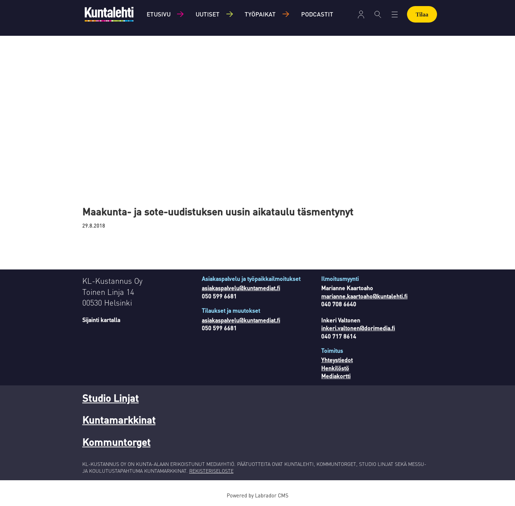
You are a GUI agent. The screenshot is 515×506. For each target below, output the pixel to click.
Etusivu (159, 14)
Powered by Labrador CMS (257, 495)
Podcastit (317, 14)
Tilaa (422, 14)
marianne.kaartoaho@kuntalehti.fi (364, 296)
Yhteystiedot (337, 360)
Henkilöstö (335, 368)
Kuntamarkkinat (119, 419)
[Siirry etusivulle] (109, 14)
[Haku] (378, 14)
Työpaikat (260, 14)
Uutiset (208, 14)
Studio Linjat (110, 397)
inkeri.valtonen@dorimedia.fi (358, 328)
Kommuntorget (116, 442)
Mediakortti (335, 376)
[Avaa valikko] (361, 14)
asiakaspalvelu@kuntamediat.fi (241, 288)
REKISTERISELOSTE (211, 470)
